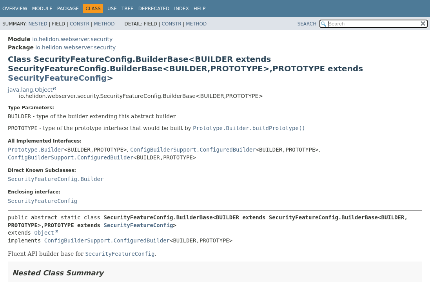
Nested (37, 24)
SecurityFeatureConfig (57, 78)
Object (44, 233)
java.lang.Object (30, 90)
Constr (79, 24)
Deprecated (154, 8)
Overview (14, 8)
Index (181, 8)
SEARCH (307, 24)
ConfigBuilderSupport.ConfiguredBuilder (193, 149)
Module (42, 8)
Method (104, 24)
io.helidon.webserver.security (72, 39)
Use (112, 8)
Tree (128, 8)
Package (68, 8)
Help (200, 8)
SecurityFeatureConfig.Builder (55, 179)
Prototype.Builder (36, 149)
